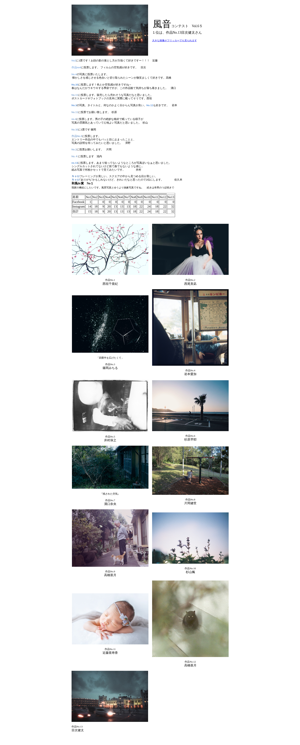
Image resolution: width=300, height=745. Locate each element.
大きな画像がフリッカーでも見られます (174, 40)
